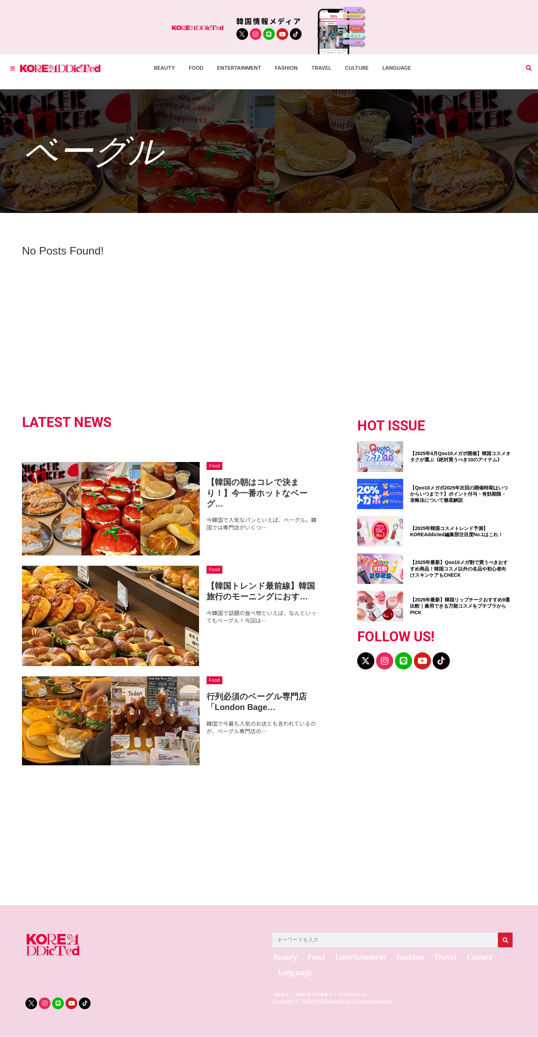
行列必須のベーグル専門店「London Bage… (257, 702)
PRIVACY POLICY (314, 995)
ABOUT (280, 995)
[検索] (505, 940)
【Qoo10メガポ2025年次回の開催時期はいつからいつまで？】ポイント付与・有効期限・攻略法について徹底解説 (459, 494)
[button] (529, 68)
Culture (357, 68)
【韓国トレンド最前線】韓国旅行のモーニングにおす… (261, 591)
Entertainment (239, 68)
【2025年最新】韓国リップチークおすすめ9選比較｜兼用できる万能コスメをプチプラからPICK (460, 606)
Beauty (164, 68)
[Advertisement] (231, 835)
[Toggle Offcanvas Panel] (12, 68)
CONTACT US (355, 995)
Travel (321, 68)
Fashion (286, 68)
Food (196, 68)
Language (396, 68)
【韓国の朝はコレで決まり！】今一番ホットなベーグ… (257, 492)
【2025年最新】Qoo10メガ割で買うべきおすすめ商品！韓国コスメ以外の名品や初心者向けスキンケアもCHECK (459, 568)
